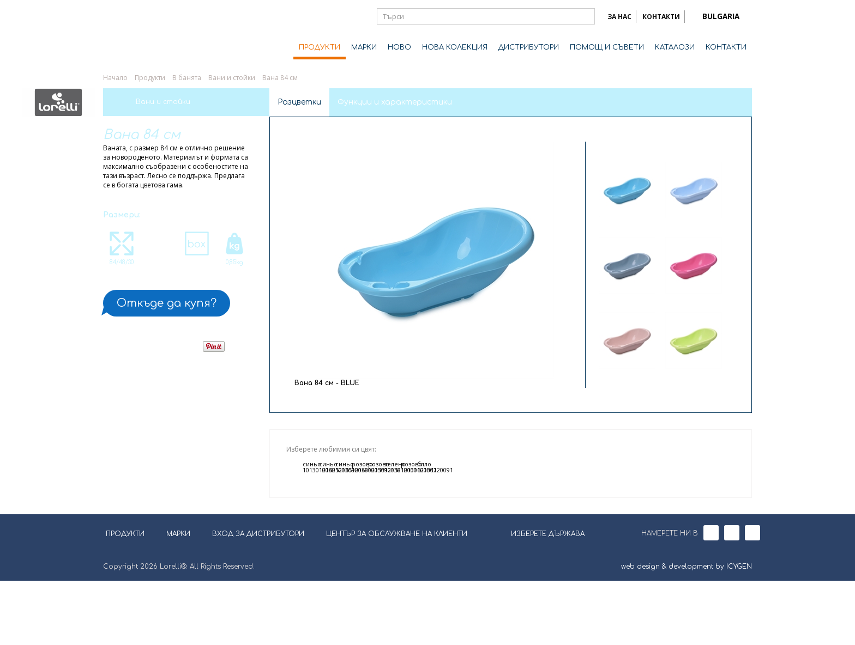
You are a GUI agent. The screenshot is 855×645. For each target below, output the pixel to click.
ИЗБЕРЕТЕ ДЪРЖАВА (541, 597)
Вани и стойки (231, 77)
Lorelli (146, 33)
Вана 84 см (280, 77)
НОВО (399, 47)
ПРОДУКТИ (319, 47)
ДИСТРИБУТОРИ (528, 47)
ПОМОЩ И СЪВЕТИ (607, 47)
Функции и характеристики (395, 102)
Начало (115, 77)
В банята (186, 77)
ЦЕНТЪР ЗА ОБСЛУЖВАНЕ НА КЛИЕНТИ (396, 598)
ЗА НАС (619, 16)
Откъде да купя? (166, 303)
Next (660, 376)
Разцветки (299, 102)
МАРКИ (364, 47)
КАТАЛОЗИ (675, 47)
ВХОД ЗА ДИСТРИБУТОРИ (258, 598)
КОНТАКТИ (661, 16)
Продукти (150, 77)
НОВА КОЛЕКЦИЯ (454, 47)
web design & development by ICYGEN (686, 631)
